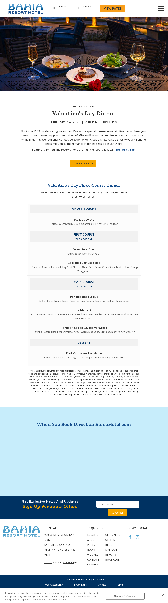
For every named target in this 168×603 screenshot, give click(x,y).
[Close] (162, 595)
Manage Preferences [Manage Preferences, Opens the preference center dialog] (125, 595)
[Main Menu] (161, 8)
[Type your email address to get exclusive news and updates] (117, 504)
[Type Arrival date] (63, 8)
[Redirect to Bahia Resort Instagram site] (141, 8)
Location (93, 534)
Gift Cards (112, 534)
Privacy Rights (80, 584)
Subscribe (117, 512)
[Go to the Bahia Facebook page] (131, 537)
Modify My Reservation (60, 562)
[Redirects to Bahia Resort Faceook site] (132, 8)
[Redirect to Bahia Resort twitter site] (150, 8)
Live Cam (111, 549)
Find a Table (83, 163)
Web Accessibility (54, 584)
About (91, 539)
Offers (110, 539)
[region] (84, 595)
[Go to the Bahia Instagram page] (139, 537)
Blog (108, 544)
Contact (93, 559)
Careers (92, 564)
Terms (119, 584)
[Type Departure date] (87, 8)
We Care (92, 554)
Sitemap (102, 584)
